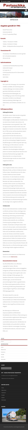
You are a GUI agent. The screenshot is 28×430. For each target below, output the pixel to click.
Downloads (3, 359)
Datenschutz (14, 257)
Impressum (3, 352)
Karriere (2, 357)
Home (2, 347)
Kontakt (2, 354)
